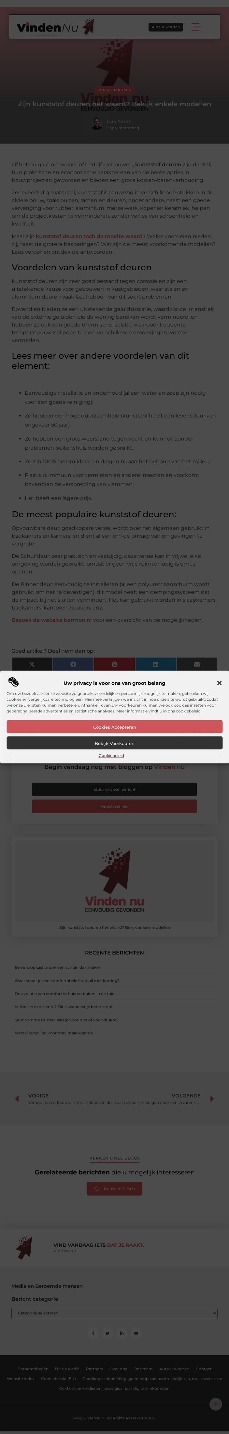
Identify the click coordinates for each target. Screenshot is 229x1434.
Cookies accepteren (114, 726)
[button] (219, 683)
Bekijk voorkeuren (115, 743)
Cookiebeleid (111, 755)
